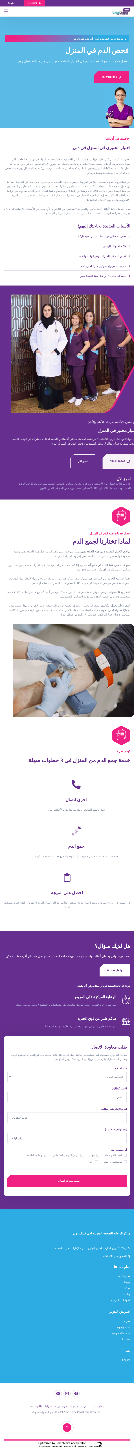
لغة (128, 1350)
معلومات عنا (122, 1266)
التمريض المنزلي (119, 1311)
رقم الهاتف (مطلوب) (116, 1129)
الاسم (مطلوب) (119, 1088)
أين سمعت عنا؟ (119, 1149)
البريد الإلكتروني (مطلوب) (113, 1108)
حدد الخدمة (121, 1068)
